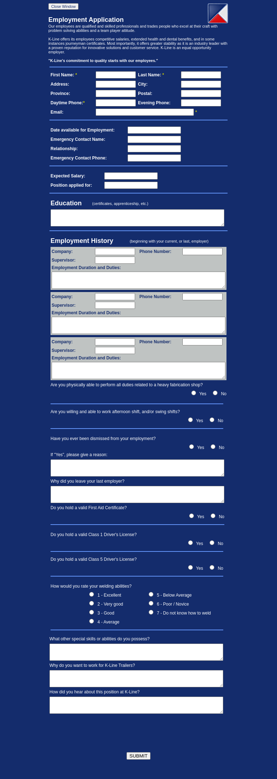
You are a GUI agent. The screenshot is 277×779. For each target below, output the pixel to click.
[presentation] (138, 730)
